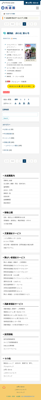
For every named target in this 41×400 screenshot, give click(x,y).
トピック (6, 92)
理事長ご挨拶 (8, 180)
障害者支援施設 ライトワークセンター (16, 265)
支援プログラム (9, 248)
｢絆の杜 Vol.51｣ (20, 86)
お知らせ (7, 129)
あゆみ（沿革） (9, 190)
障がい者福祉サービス (14, 257)
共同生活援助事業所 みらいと (13, 291)
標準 (16, 99)
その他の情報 (8, 224)
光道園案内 (9, 176)
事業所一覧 (7, 193)
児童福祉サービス (12, 233)
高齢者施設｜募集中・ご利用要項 (14, 309)
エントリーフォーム (10, 349)
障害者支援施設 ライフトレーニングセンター (18, 278)
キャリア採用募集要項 (11, 342)
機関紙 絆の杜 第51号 (18, 33)
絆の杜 (6, 150)
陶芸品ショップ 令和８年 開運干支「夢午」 (18, 363)
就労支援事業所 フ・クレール (13, 284)
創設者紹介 (7, 203)
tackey (15, 38)
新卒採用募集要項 (9, 339)
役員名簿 (6, 196)
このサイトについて (10, 373)
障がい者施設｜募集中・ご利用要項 (15, 262)
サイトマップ (8, 376)
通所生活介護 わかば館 (11, 275)
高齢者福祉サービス (13, 304)
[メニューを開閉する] (37, 8)
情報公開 (7, 142)
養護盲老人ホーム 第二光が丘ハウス (15, 315)
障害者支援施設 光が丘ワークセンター (16, 268)
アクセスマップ (9, 366)
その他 (7, 358)
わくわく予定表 (9, 241)
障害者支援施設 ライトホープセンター (16, 272)
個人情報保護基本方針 (28, 396)
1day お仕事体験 (9, 345)
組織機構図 (7, 199)
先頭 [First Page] (12, 24)
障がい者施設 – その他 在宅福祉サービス (17, 294)
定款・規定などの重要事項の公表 (14, 217)
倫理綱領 (6, 187)
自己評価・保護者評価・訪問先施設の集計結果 (18, 244)
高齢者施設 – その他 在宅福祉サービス (16, 325)
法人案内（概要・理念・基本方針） (15, 183)
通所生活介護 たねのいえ (12, 281)
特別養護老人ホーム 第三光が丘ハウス (16, 318)
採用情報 (8, 334)
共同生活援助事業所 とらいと (13, 288)
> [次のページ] (35, 24)
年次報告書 (8, 134)
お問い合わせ (32, 3)
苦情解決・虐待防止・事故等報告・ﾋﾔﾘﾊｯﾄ (17, 220)
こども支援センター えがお (12, 238)
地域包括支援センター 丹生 (12, 321)
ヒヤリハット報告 (12, 145)
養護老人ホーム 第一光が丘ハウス (14, 312)
